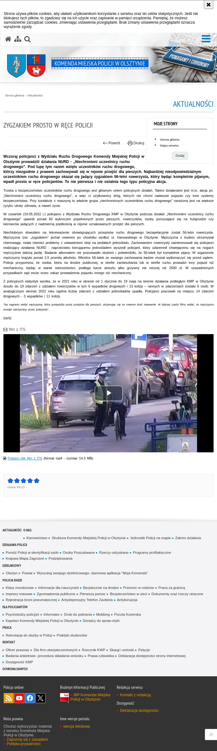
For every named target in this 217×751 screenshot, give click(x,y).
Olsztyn (11, 573)
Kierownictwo (36, 538)
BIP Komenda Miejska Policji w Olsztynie (90, 697)
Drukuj (136, 143)
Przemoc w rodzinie (138, 588)
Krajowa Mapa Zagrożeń (25, 558)
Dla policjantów (15, 606)
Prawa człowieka (101, 656)
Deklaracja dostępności (139, 710)
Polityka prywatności (23, 744)
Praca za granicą (171, 588)
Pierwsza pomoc (93, 594)
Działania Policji (14, 544)
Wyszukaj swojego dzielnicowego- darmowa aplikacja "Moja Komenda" (92, 573)
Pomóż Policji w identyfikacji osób (32, 552)
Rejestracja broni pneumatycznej (31, 600)
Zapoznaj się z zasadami (27, 739)
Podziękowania (60, 558)
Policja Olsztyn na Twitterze (40, 698)
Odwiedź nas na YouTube (19, 698)
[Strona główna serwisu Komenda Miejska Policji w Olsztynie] (8, 39)
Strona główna (14, 95)
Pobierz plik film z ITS (25, 458)
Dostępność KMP (19, 662)
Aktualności (35, 95)
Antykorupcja (127, 600)
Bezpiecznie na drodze (101, 588)
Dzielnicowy (11, 565)
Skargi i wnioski (122, 650)
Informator (52, 614)
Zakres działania (188, 538)
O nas (27, 530)
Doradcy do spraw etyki (101, 621)
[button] (206, 39)
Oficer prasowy (17, 650)
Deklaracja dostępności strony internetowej (152, 656)
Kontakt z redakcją (135, 695)
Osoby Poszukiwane (79, 552)
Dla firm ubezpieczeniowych (56, 650)
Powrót (111, 143)
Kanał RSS (9, 698)
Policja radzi (12, 580)
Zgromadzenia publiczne (56, 594)
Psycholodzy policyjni (22, 614)
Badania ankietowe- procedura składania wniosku (44, 656)
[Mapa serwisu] (17, 39)
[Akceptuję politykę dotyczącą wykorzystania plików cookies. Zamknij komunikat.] (208, 4)
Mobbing (103, 614)
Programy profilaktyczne (152, 552)
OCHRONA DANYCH (14, 668)
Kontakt (8, 642)
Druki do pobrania (78, 614)
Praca (7, 627)
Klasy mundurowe (20, 588)
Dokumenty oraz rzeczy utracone (177, 594)
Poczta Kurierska (127, 614)
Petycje (144, 650)
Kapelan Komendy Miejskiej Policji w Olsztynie (42, 621)
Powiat (27, 573)
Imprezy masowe (19, 594)
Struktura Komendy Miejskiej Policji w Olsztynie (89, 538)
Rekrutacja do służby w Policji (29, 635)
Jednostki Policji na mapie (150, 538)
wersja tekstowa (76, 726)
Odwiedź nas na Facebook (30, 698)
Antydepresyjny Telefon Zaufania (87, 600)
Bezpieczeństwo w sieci (128, 594)
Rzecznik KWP (93, 650)
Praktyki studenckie (72, 635)
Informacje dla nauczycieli (58, 588)
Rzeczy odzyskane (114, 552)
